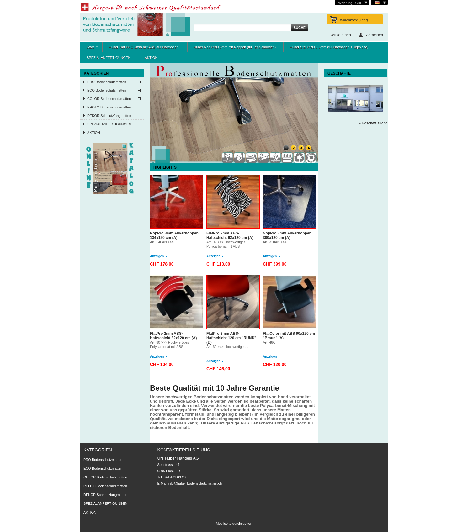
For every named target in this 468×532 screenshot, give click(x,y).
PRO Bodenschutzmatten (106, 82)
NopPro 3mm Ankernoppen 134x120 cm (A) (174, 235)
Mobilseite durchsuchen (234, 523)
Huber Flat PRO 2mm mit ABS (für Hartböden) (144, 47)
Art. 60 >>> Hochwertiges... (227, 347)
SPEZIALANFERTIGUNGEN (108, 58)
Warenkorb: (354, 20)
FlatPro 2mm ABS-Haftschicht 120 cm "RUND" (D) (231, 338)
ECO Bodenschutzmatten (106, 90)
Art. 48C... (271, 342)
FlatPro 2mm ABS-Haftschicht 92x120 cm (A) (229, 235)
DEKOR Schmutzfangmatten (109, 116)
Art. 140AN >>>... (163, 242)
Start (89, 48)
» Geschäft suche (373, 123)
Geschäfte (339, 73)
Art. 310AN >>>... (276, 242)
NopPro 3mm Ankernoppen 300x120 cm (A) (287, 235)
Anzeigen (157, 256)
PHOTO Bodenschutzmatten (109, 107)
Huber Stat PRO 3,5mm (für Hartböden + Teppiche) (329, 47)
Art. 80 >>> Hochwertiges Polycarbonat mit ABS (169, 344)
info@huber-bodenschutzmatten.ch (195, 483)
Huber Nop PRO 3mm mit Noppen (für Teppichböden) (235, 47)
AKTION (151, 58)
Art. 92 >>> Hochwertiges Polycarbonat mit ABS (225, 244)
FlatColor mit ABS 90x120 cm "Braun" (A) (289, 335)
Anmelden (374, 35)
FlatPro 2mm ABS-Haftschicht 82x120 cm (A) (173, 335)
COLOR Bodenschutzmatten (109, 99)
